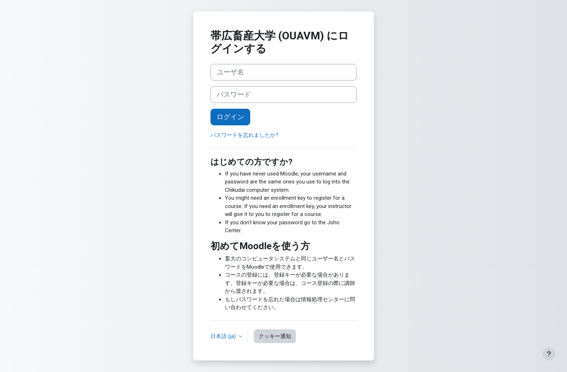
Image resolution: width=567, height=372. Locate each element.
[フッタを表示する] (548, 353)
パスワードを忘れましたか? (244, 135)
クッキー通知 (275, 336)
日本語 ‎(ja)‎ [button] (223, 336)
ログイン (230, 117)
